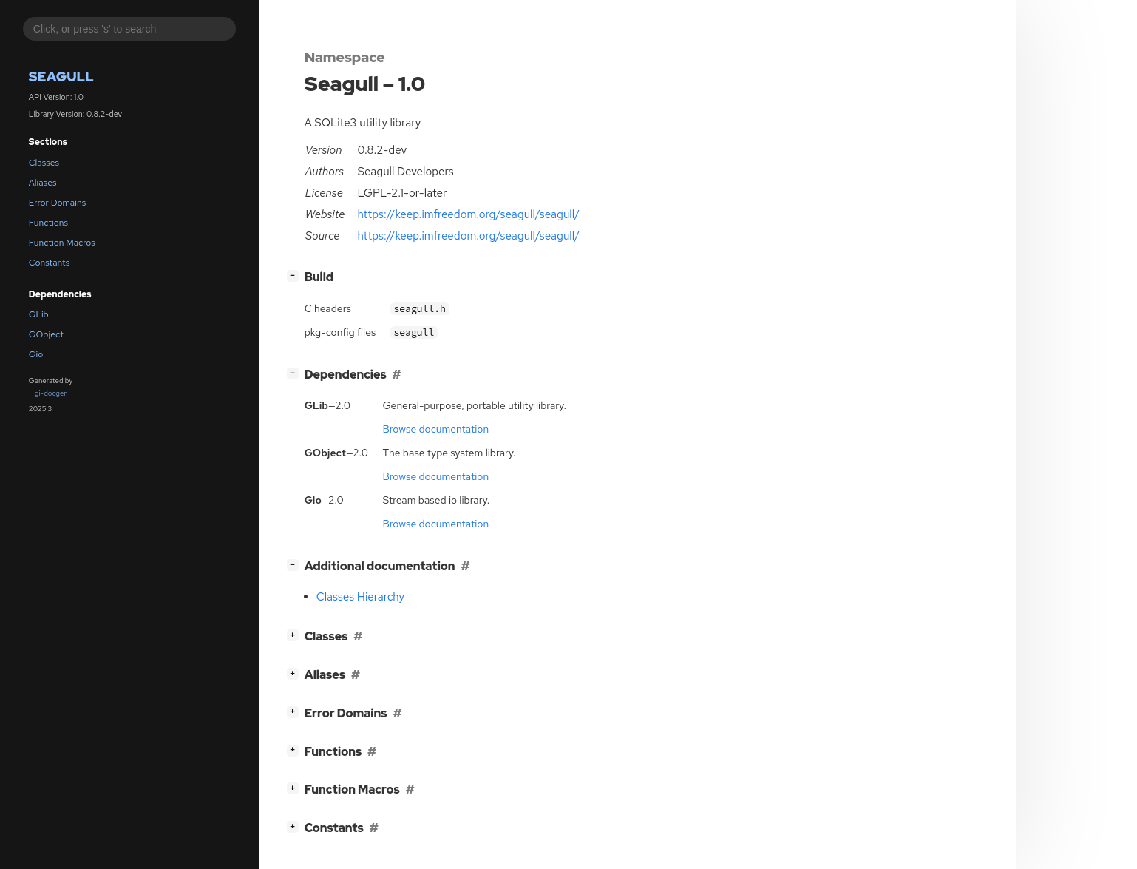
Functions (48, 223)
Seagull (61, 76)
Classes (44, 163)
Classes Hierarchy (360, 596)
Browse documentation (435, 429)
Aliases (43, 183)
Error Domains (57, 203)
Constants (49, 262)
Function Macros (62, 242)
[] (295, 275)
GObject (46, 334)
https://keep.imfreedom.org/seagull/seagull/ (468, 214)
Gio (36, 354)
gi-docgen (51, 393)
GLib (39, 314)
